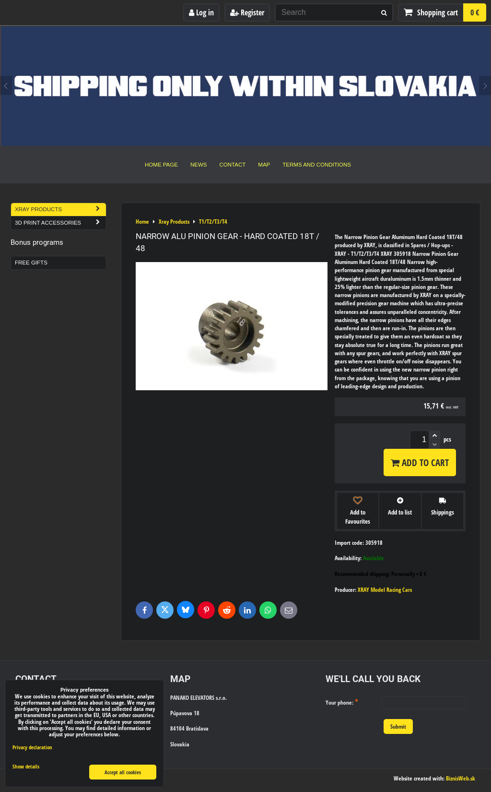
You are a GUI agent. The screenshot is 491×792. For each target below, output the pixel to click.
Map (264, 165)
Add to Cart (420, 462)
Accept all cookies (123, 772)
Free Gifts (31, 262)
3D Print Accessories (60, 222)
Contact (233, 165)
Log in (201, 12)
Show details (25, 766)
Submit (398, 726)
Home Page (161, 165)
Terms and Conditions (316, 165)
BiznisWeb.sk (460, 778)
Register (247, 12)
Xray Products (60, 209)
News (198, 165)
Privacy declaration (32, 747)
